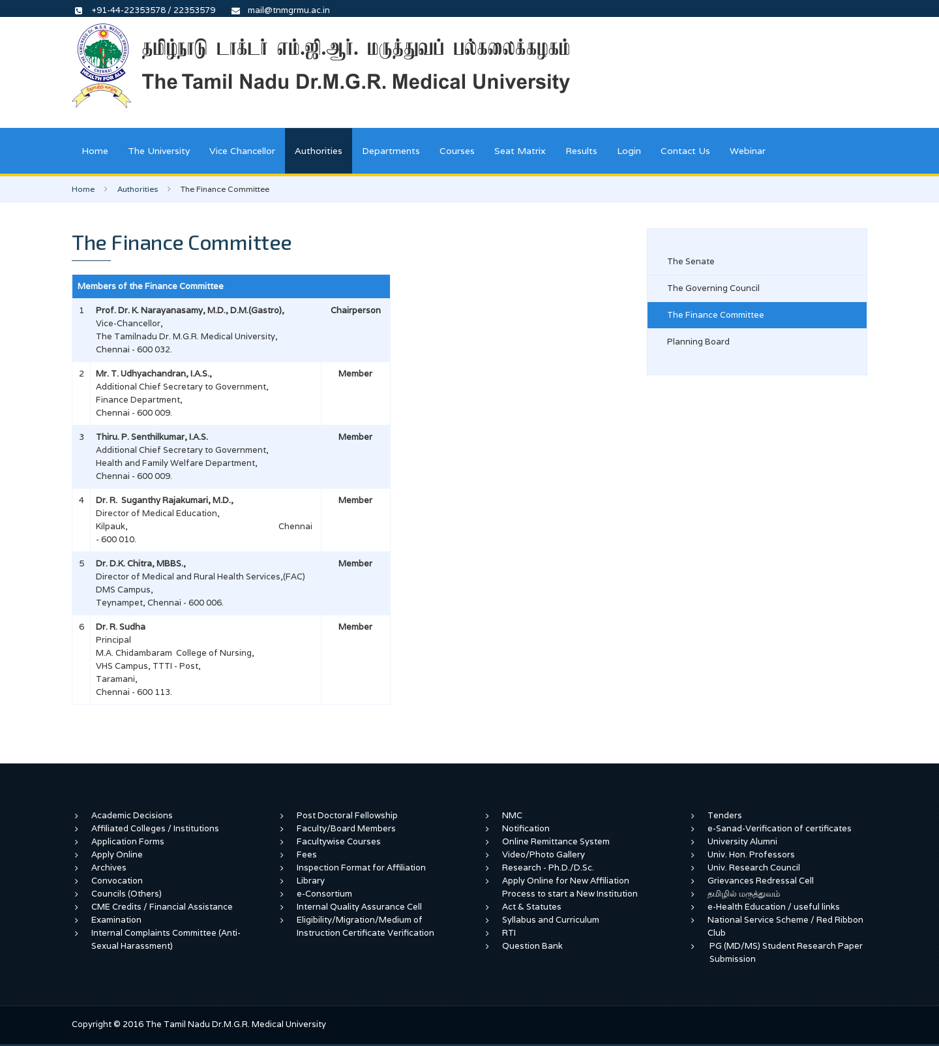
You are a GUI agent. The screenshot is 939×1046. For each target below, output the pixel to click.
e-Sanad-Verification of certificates (780, 828)
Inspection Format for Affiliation (361, 867)
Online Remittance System (556, 841)
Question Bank (532, 945)
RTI (509, 932)
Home (95, 151)
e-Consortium (324, 893)
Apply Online (117, 854)
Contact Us (685, 151)
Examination (116, 919)
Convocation (117, 880)
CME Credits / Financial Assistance (162, 906)
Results (581, 151)
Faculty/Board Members (346, 828)
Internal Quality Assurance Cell (359, 906)
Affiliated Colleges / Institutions (155, 828)
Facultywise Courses (339, 841)
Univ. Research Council (754, 867)
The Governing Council (713, 288)
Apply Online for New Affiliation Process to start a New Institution (571, 887)
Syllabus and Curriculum (550, 919)
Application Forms (127, 841)
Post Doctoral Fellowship (347, 815)
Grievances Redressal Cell (761, 880)
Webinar (748, 151)
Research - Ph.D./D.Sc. (548, 867)
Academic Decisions (132, 815)
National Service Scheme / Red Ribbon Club (785, 926)
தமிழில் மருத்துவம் (744, 893)
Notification (526, 828)
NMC (512, 815)
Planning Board (698, 341)
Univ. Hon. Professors (751, 854)
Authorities (318, 151)
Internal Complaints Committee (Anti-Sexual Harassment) (166, 939)
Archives (109, 867)
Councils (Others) (126, 893)
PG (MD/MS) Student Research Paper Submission (786, 952)
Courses (457, 151)
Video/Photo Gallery (543, 854)
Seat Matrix (520, 151)
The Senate (691, 261)
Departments (391, 151)
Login (629, 151)
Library (311, 880)
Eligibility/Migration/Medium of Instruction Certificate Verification (365, 926)
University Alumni (742, 841)
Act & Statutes (531, 906)
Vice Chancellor (242, 151)
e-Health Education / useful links (774, 906)
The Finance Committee (715, 314)
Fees (307, 854)
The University (159, 151)
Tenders (725, 815)
